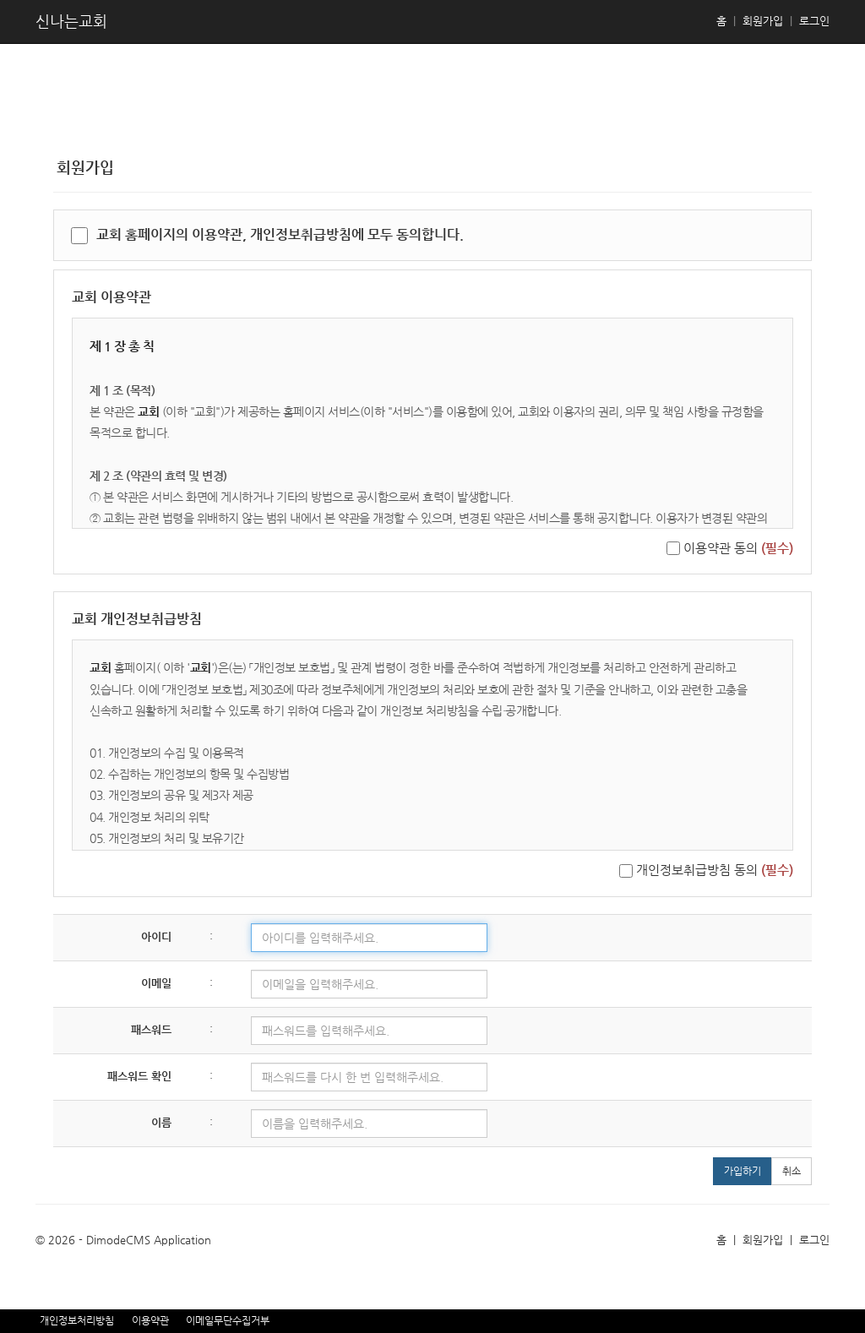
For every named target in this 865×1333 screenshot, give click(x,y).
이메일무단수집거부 (227, 1320)
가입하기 (742, 1171)
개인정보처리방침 (77, 1320)
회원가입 (763, 20)
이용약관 (150, 1320)
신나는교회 (71, 21)
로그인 (814, 20)
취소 (791, 1171)
